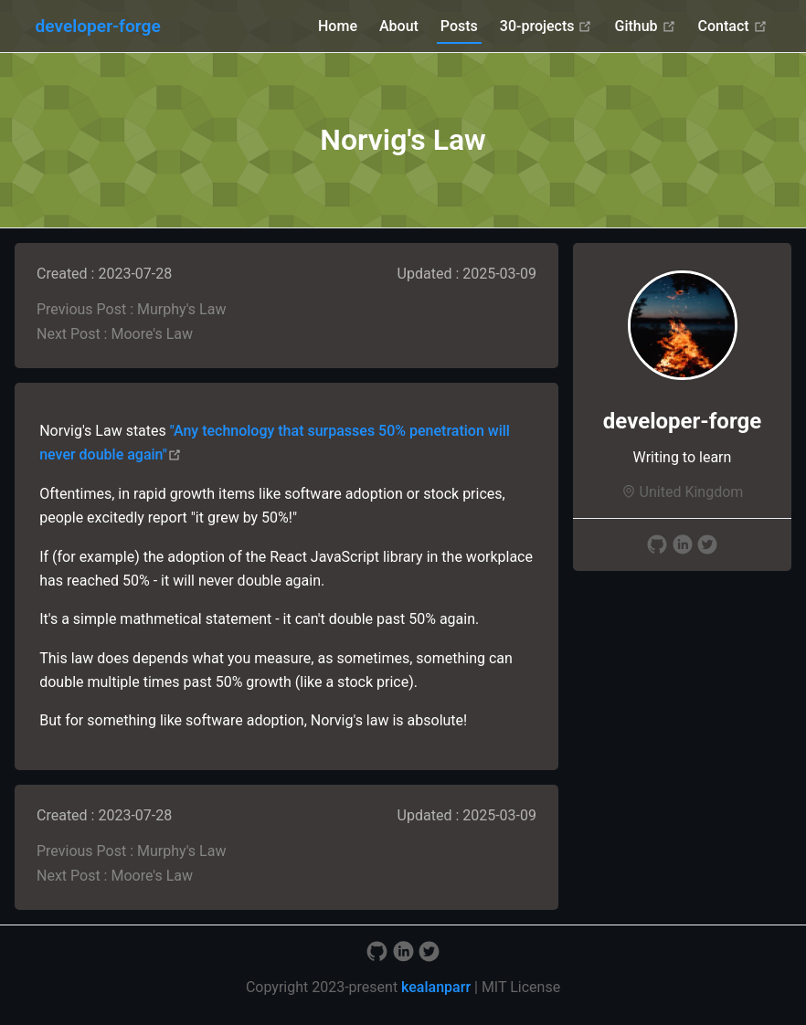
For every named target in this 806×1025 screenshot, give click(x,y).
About (399, 26)
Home (337, 26)
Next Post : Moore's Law (115, 334)
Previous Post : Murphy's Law (131, 309)
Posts (459, 26)
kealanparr (436, 987)
